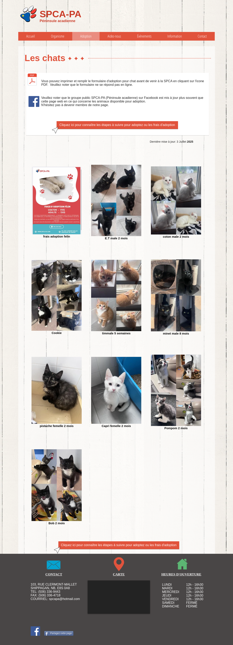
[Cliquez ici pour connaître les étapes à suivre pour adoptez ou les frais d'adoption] (117, 125)
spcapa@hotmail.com (64, 599)
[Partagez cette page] (58, 633)
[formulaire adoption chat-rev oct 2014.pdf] (32, 80)
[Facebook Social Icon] (33, 101)
